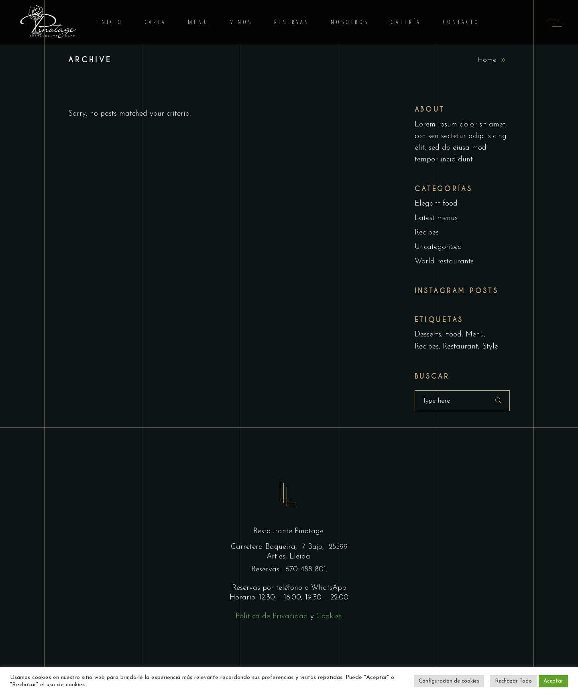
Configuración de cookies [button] (449, 681)
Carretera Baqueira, (265, 547)
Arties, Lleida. (289, 556)
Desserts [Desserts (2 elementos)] (428, 334)
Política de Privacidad (272, 616)
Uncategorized (438, 247)
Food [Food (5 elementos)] (453, 334)
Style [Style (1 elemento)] (490, 347)
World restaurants (444, 261)
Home (487, 60)
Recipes (427, 232)
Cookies (329, 616)
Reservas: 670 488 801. (289, 569)
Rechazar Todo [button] (513, 681)
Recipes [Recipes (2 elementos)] (427, 347)
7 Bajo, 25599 (323, 547)
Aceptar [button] (553, 681)
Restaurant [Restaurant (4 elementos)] (460, 347)
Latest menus (436, 218)
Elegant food (436, 204)
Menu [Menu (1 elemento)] (475, 334)
